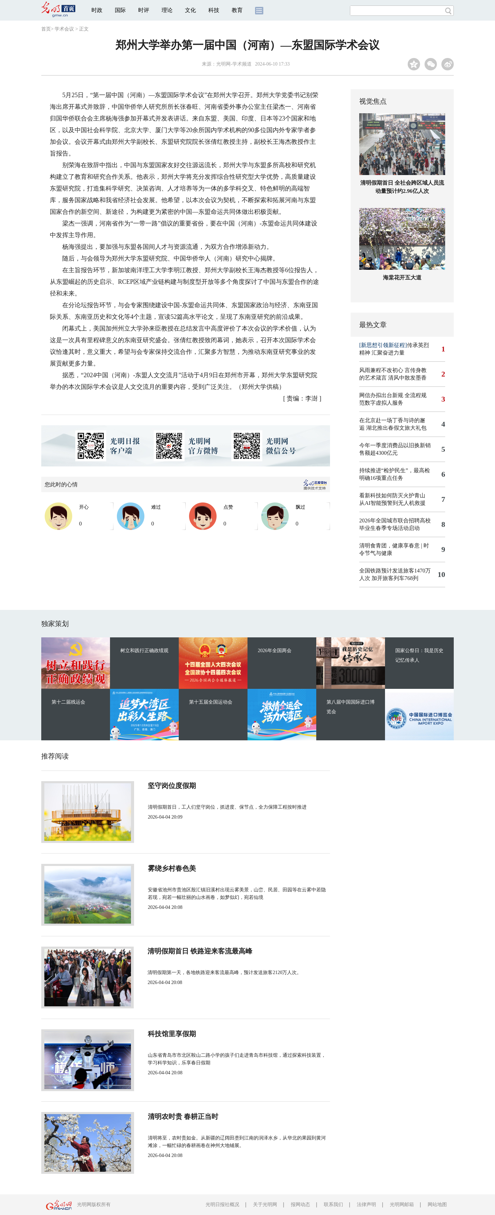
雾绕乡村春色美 (166, 868)
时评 (143, 10)
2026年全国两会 (275, 650)
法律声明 (366, 1204)
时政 (96, 10)
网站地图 (437, 1204)
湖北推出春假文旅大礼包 (396, 428)
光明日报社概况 (222, 1204)
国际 (120, 10)
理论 (167, 10)
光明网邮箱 (402, 1204)
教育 (237, 10)
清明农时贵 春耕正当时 (177, 1116)
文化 (190, 10)
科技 (213, 10)
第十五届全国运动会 (210, 702)
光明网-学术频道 (234, 64)
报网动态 (300, 1204)
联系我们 (333, 1204)
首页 (46, 29)
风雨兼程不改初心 (381, 370)
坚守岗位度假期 (166, 785)
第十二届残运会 (68, 702)
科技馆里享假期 (166, 1034)
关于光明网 (265, 1204)
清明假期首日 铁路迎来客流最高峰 (194, 951)
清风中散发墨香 (407, 378)
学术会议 (64, 29)
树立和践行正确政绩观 (144, 650)
